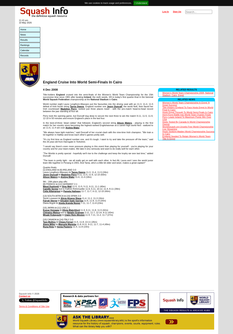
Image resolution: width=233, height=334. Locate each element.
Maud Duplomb (51, 186)
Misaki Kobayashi (52, 215)
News (23, 34)
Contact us (24, 296)
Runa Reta (48, 227)
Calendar (24, 50)
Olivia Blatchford (71, 210)
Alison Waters (124, 123)
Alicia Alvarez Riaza (71, 198)
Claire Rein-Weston (75, 215)
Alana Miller (49, 224)
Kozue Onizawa (51, 210)
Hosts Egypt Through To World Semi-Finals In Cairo (187, 112)
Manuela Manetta (67, 224)
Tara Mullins (49, 222)
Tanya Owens (77, 106)
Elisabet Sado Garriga (71, 200)
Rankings (25, 45)
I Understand (141, 3)
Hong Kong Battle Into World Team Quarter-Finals (186, 114)
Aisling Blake (72, 128)
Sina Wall (67, 186)
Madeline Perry (69, 109)
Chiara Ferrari (66, 222)
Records (24, 55)
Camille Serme (50, 189)
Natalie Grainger (75, 212)
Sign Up (177, 11)
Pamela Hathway (72, 191)
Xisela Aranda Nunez (69, 203)
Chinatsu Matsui (51, 212)
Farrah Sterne (50, 200)
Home (23, 29)
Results (24, 40)
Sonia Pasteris (64, 227)
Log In (165, 11)
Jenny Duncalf (114, 106)
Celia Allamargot (51, 191)
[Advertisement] (128, 50)
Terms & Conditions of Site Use (34, 306)
